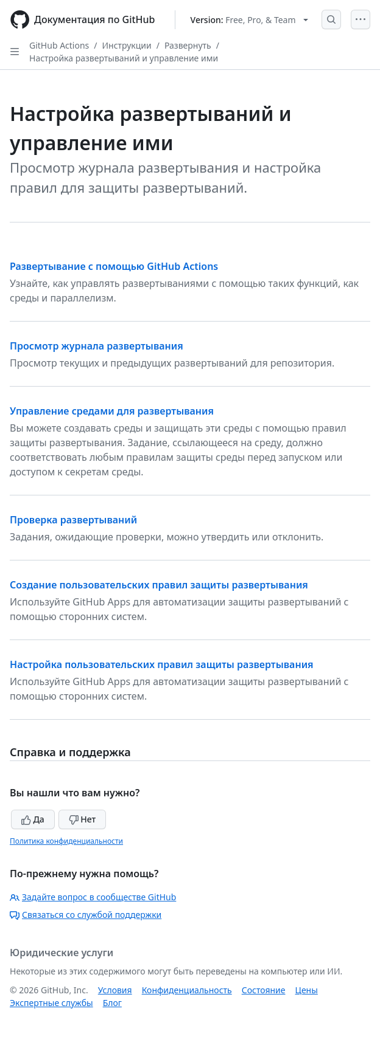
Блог (112, 1002)
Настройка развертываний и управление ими (123, 58)
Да (32, 819)
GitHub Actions (59, 45)
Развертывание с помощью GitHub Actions (114, 266)
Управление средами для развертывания (112, 411)
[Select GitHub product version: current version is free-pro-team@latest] (249, 19)
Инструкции (127, 45)
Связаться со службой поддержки (85, 914)
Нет (82, 819)
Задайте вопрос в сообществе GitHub (93, 897)
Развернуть (187, 45)
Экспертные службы (51, 1002)
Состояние (264, 990)
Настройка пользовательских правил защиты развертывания (162, 664)
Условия (115, 990)
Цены (306, 990)
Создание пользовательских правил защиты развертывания (159, 584)
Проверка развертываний (73, 519)
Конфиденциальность (187, 990)
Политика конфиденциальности (66, 841)
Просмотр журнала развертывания (96, 346)
